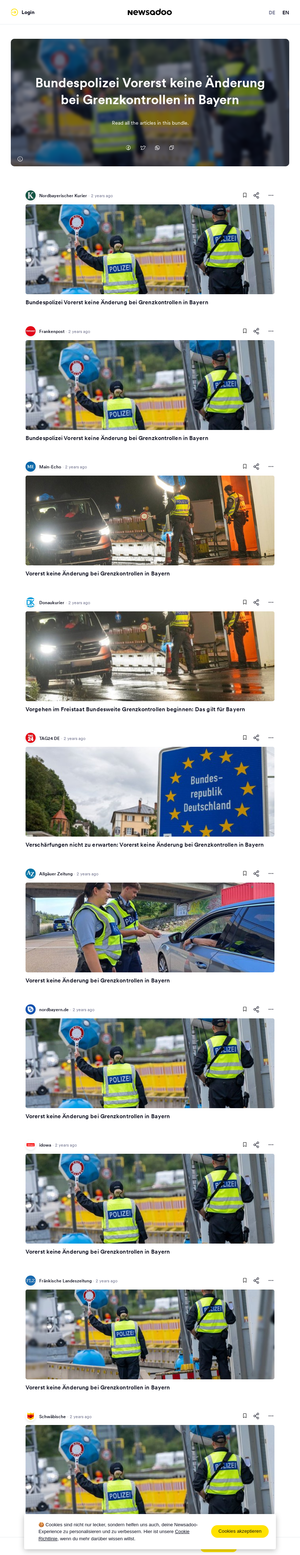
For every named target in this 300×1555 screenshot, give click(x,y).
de (272, 12)
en (285, 12)
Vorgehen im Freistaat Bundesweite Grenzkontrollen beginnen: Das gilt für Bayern (135, 709)
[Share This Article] (256, 195)
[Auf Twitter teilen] (143, 148)
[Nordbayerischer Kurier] (19, 159)
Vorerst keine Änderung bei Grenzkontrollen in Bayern (98, 573)
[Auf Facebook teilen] (128, 148)
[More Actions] (270, 195)
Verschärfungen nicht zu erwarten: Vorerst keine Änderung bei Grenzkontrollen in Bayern (145, 844)
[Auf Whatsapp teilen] (157, 148)
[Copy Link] (171, 148)
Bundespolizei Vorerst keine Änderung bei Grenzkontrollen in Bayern (117, 302)
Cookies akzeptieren (240, 1531)
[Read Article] (150, 249)
